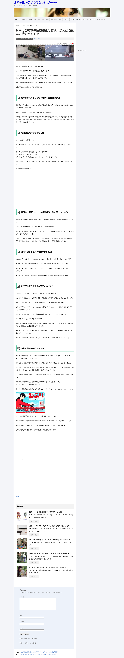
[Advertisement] (41, 446)
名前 (21, 615)
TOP (16, 19)
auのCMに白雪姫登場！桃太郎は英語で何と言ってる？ (48, 567)
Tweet (17, 496)
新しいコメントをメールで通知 (29, 638)
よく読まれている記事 (25, 19)
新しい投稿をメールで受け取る (29, 643)
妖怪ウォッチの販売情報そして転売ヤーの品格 (45, 512)
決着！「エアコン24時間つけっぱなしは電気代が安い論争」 (50, 526)
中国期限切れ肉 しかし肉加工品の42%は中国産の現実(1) (49, 553)
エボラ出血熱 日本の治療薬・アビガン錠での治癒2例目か (40, 652)
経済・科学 (45, 19)
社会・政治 (37, 19)
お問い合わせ (101, 19)
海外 (60, 19)
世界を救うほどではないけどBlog (35, 2)
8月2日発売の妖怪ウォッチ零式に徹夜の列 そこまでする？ (49, 540)
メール (22, 621)
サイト (21, 628)
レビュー (65, 19)
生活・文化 (54, 19)
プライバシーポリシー (89, 19)
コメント (22, 597)
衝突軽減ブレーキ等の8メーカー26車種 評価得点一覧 (38, 654)
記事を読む (34, 521)
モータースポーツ (76, 19)
